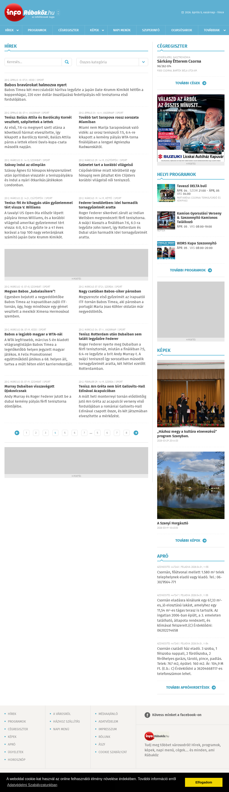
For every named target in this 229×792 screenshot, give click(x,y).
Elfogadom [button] (204, 782)
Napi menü (61, 729)
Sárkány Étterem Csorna (179, 61)
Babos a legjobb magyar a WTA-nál (33, 334)
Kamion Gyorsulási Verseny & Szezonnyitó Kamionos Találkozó (199, 218)
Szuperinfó (151, 30)
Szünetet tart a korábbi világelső (106, 165)
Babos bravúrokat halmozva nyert (35, 85)
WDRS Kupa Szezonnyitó (196, 243)
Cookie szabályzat (113, 752)
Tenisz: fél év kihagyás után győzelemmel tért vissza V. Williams (38, 205)
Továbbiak (212, 30)
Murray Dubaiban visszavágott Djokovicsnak (29, 389)
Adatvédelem (108, 721)
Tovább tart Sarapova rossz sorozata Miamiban (109, 120)
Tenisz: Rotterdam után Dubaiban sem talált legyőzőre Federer (110, 337)
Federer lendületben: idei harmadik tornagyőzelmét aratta (108, 205)
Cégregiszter (68, 30)
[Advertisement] (76, 262)
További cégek (187, 83)
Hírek (9, 30)
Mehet (67, 62)
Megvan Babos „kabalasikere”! (29, 291)
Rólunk (104, 736)
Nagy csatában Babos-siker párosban (110, 291)
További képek (187, 541)
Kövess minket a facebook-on (176, 715)
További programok (188, 270)
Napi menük (122, 30)
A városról (62, 714)
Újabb (17, 433)
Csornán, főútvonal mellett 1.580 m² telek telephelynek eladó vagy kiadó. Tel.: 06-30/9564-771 (190, 577)
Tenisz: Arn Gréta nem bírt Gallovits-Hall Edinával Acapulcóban (112, 389)
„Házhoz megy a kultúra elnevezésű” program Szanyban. (187, 434)
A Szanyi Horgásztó (172, 523)
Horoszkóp (16, 759)
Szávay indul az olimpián (24, 165)
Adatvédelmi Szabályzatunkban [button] (32, 785)
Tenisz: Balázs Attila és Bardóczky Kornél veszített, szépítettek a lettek (38, 120)
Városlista (58, 13)
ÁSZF (102, 744)
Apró (11, 744)
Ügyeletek (15, 752)
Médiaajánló (108, 714)
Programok (37, 30)
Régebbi (136, 433)
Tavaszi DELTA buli (192, 186)
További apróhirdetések (187, 688)
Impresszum (108, 729)
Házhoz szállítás (66, 721)
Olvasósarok (181, 30)
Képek (94, 30)
